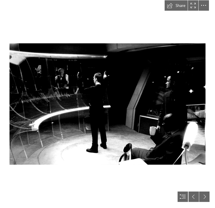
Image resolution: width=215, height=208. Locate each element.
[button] (176, 5)
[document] (107, 104)
